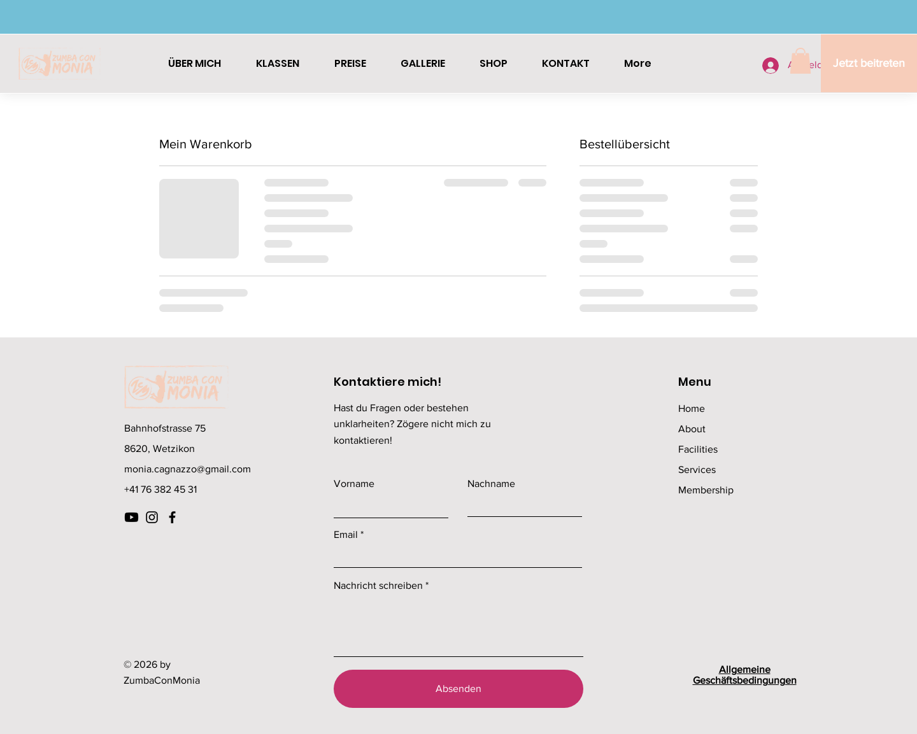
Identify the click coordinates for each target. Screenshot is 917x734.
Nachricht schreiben (378, 586)
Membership (706, 489)
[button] (800, 61)
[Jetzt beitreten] (869, 63)
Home (691, 408)
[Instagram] (152, 517)
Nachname (491, 484)
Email (346, 535)
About (692, 428)
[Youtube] (131, 517)
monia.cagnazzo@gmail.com (187, 468)
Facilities (698, 449)
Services (697, 469)
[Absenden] (458, 689)
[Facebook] (172, 517)
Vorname (354, 484)
